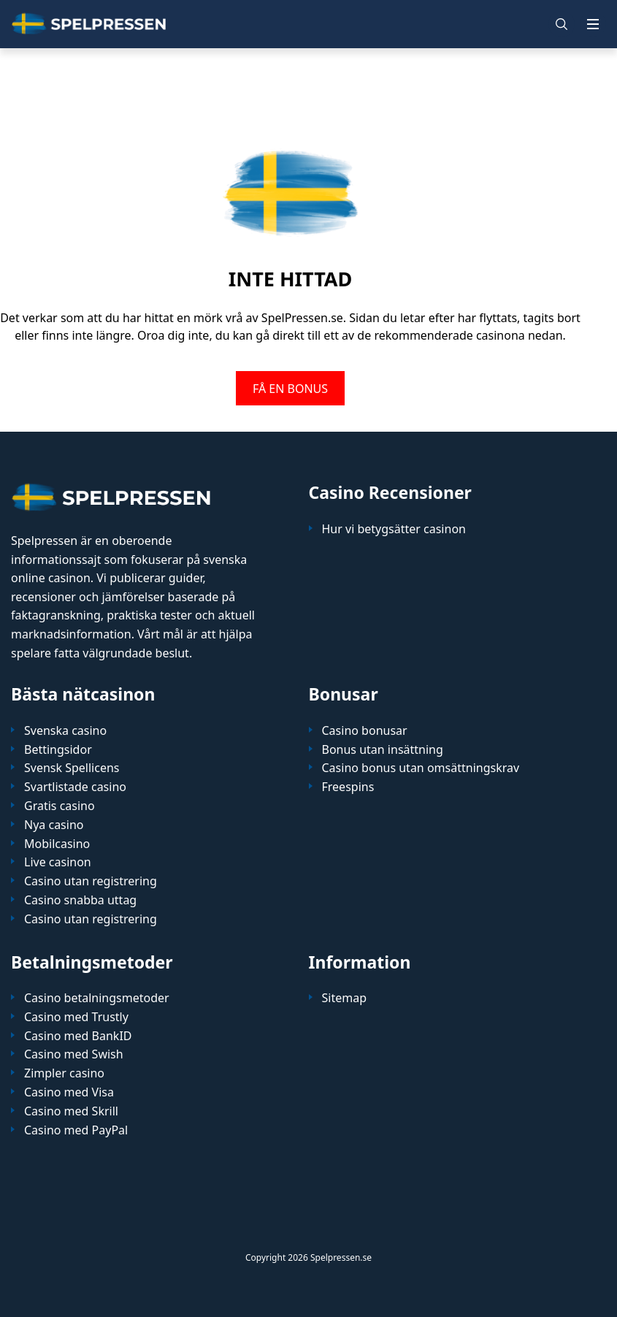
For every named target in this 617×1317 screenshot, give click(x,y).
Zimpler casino (64, 1073)
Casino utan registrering (90, 881)
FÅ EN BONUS (290, 388)
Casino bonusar (364, 730)
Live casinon (57, 862)
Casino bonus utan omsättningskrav (421, 768)
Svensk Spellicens (71, 768)
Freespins (348, 787)
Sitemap (344, 998)
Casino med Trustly (76, 1017)
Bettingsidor (58, 749)
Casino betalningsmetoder (96, 998)
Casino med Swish (73, 1054)
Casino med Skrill (71, 1111)
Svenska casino (65, 730)
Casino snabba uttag (80, 900)
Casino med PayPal (76, 1130)
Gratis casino (59, 806)
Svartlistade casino (75, 787)
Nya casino (53, 825)
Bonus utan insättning (382, 749)
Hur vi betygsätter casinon (394, 529)
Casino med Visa (69, 1092)
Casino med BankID (78, 1036)
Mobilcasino (57, 844)
